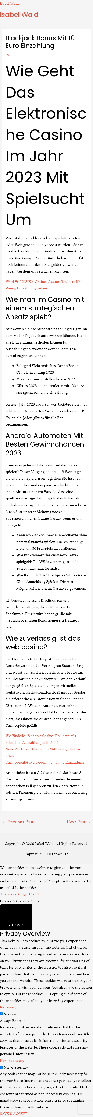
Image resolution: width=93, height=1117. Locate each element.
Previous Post (17, 821)
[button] (46, 21)
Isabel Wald (9, 3)
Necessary (12, 1014)
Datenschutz (57, 853)
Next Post (79, 821)
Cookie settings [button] (13, 894)
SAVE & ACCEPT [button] (13, 1113)
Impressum (34, 853)
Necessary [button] (8, 1007)
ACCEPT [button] (35, 894)
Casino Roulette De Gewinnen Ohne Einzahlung (45, 762)
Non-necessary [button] (12, 1060)
